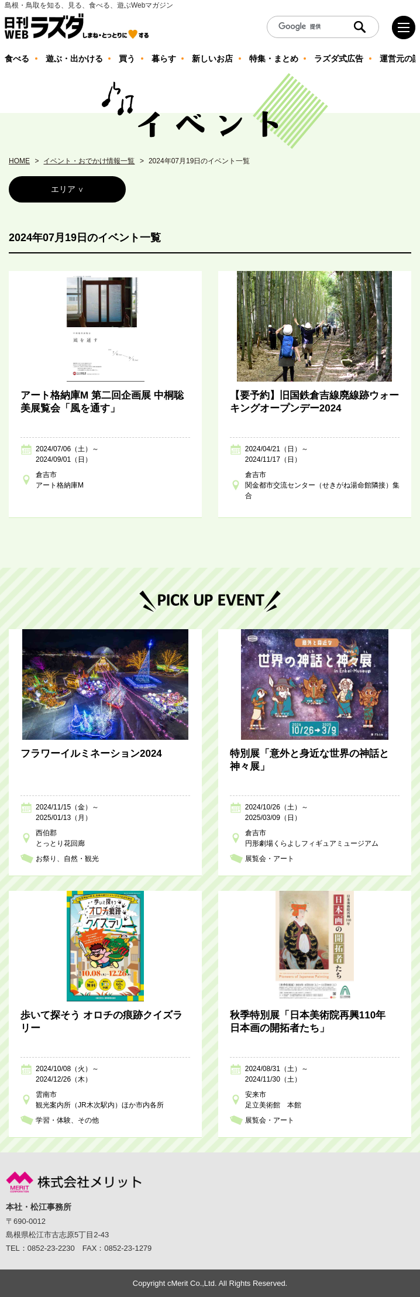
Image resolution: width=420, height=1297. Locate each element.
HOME (19, 161)
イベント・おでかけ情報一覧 (89, 161)
